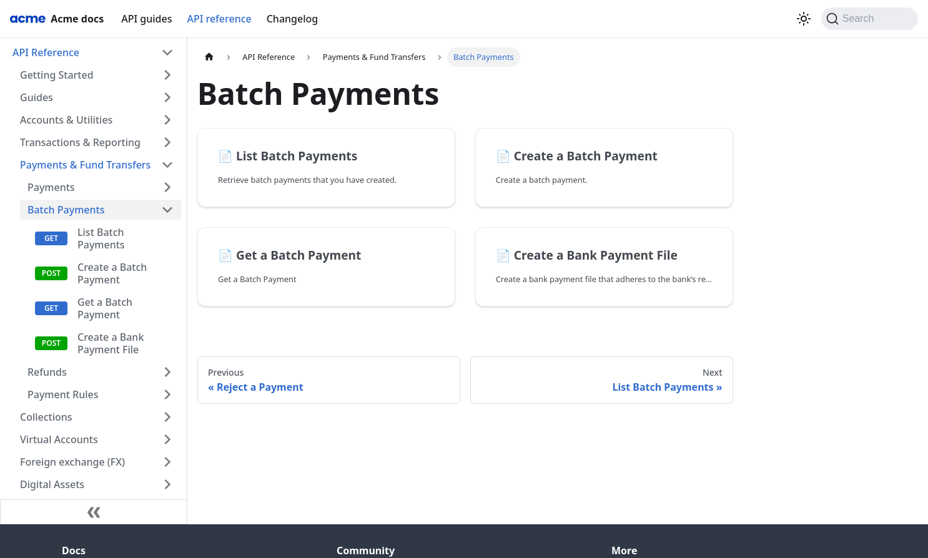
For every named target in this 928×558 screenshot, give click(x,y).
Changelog (292, 19)
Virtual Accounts (59, 439)
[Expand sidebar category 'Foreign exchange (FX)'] (167, 462)
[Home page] (209, 57)
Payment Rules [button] (62, 394)
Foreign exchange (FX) (72, 462)
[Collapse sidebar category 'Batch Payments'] (167, 210)
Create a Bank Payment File (110, 343)
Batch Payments (65, 210)
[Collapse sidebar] (93, 511)
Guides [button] (36, 97)
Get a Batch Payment (104, 308)
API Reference (45, 52)
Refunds (47, 372)
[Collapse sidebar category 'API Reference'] (167, 52)
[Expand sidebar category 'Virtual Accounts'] (167, 439)
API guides (146, 19)
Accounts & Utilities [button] (66, 120)
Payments (51, 187)
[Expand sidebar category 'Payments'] (167, 187)
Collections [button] (46, 417)
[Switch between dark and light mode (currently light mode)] (804, 19)
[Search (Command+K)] (869, 18)
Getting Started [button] (57, 75)
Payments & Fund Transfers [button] (85, 165)
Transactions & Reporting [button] (80, 142)
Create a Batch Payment (112, 273)
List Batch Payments (101, 238)
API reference (219, 19)
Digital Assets (52, 484)
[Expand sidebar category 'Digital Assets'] (167, 484)
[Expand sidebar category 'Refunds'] (167, 372)
